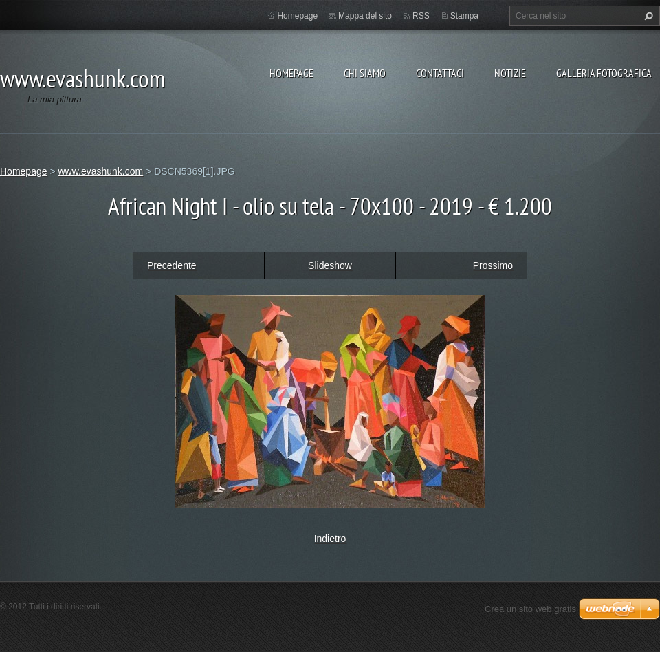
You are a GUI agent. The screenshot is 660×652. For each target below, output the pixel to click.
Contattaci (440, 73)
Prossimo (493, 265)
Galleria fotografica (604, 73)
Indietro (330, 538)
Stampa (464, 16)
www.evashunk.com (100, 171)
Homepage (292, 73)
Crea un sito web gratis (530, 609)
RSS (421, 16)
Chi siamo (365, 73)
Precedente (172, 265)
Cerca (647, 16)
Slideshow (330, 265)
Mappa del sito (365, 16)
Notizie (510, 73)
